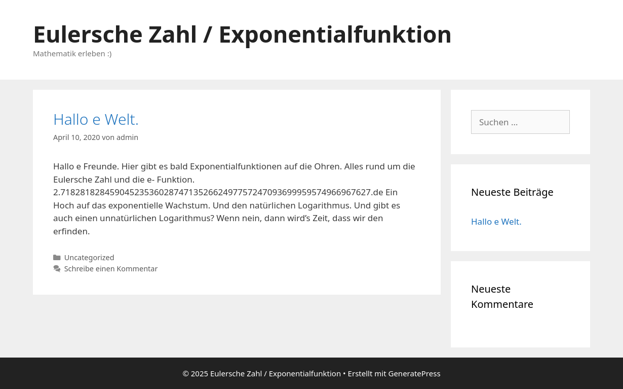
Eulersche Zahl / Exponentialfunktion (242, 33)
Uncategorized (89, 257)
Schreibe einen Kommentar (111, 268)
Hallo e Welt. (96, 119)
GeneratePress (414, 373)
